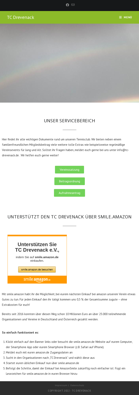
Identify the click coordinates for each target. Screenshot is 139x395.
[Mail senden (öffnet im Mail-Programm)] (72, 5)
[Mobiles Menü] (125, 17)
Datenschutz (77, 385)
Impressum (61, 385)
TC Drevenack (20, 17)
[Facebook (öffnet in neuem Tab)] (67, 5)
